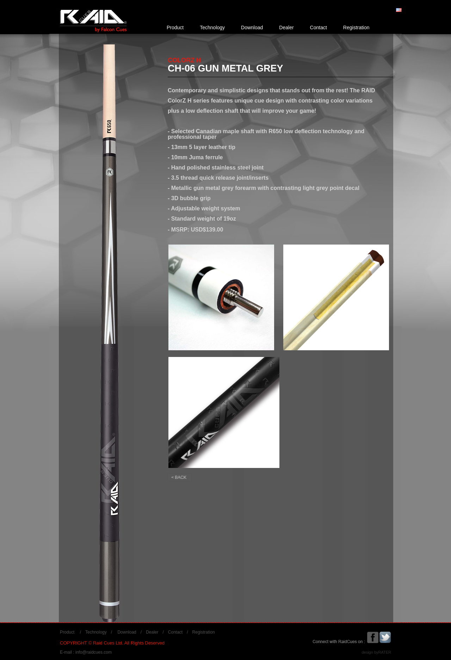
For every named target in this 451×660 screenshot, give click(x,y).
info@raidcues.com (93, 652)
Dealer (286, 27)
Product (175, 27)
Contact (318, 27)
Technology (212, 27)
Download (252, 27)
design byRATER (376, 652)
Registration (356, 27)
